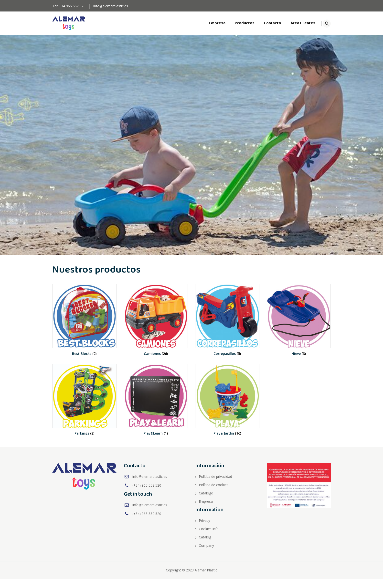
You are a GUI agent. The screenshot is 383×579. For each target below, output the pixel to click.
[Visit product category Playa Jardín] (227, 404)
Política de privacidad (215, 476)
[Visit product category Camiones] (156, 324)
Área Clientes (297, 23)
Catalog (205, 537)
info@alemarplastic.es (110, 6)
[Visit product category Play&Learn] (156, 404)
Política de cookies (213, 484)
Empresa (211, 23)
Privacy (204, 520)
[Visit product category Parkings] (84, 404)
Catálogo (206, 493)
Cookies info (209, 528)
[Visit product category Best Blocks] (84, 324)
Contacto (267, 23)
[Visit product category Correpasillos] (227, 324)
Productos (239, 23)
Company (206, 545)
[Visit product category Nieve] (299, 324)
